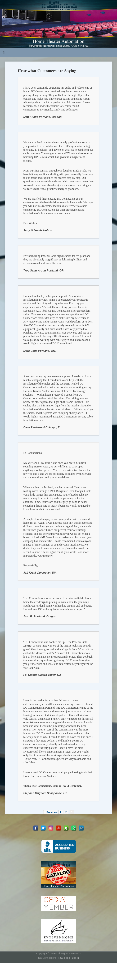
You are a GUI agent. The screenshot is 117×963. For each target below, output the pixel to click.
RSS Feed (64, 957)
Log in (75, 957)
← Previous (50, 812)
